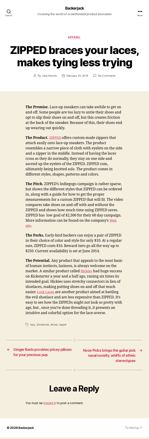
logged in (49, 404)
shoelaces (42, 325)
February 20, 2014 (77, 76)
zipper (63, 325)
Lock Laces (46, 292)
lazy (32, 325)
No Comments (107, 76)
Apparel (74, 37)
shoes (54, 325)
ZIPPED (55, 138)
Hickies (87, 272)
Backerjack (74, 8)
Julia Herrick (48, 76)
